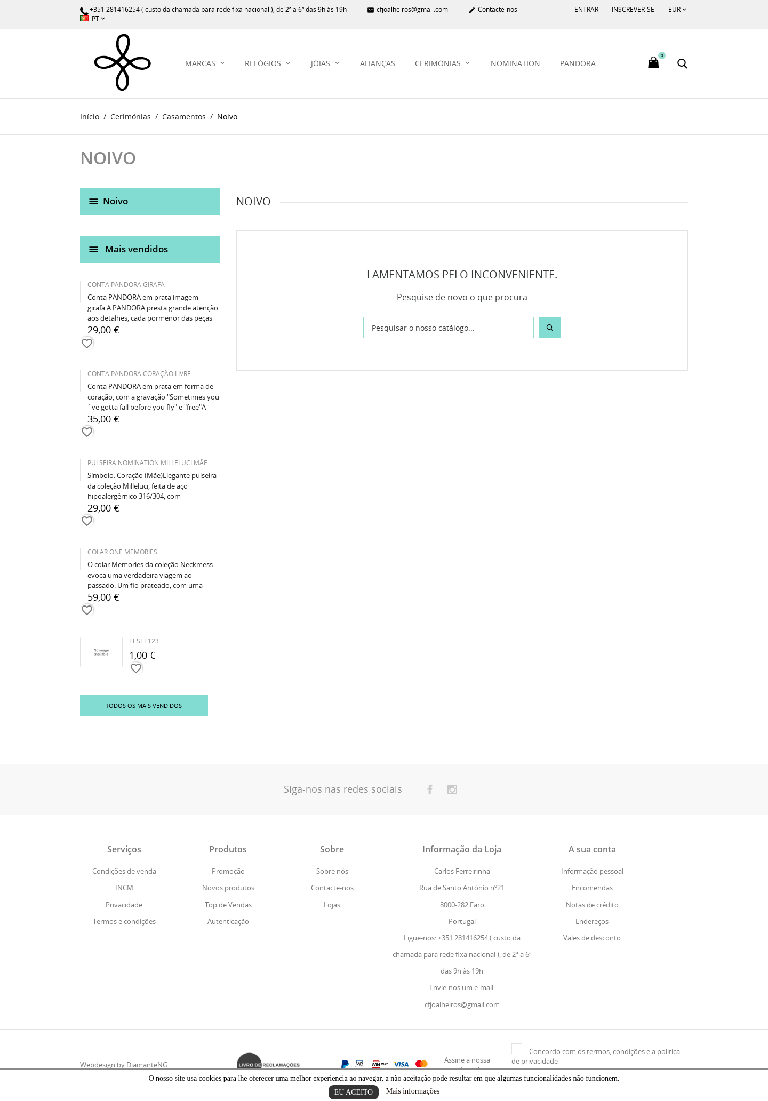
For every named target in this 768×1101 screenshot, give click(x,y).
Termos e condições (124, 921)
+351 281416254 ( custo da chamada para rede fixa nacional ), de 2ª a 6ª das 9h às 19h (213, 9)
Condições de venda (124, 871)
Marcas (201, 63)
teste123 (144, 641)
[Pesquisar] (448, 328)
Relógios (264, 63)
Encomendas (592, 888)
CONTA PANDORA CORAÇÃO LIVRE (139, 374)
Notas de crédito (592, 904)
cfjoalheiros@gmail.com (407, 9)
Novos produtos (228, 888)
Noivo (115, 201)
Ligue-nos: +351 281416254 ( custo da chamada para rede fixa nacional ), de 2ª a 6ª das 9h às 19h (462, 954)
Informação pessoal (592, 871)
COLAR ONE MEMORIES (122, 552)
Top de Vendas (228, 904)
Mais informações (413, 1091)
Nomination (515, 63)
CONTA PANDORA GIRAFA (126, 285)
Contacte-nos (492, 9)
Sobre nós (332, 871)
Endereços (592, 921)
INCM (124, 888)
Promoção (228, 871)
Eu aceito (353, 1092)
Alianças (377, 63)
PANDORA (578, 63)
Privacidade (124, 904)
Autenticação (228, 921)
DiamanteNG (146, 1065)
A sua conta (592, 850)
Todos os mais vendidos (144, 706)
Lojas (332, 904)
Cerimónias (439, 63)
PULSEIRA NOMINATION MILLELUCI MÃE (147, 463)
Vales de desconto (592, 938)
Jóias (321, 63)
